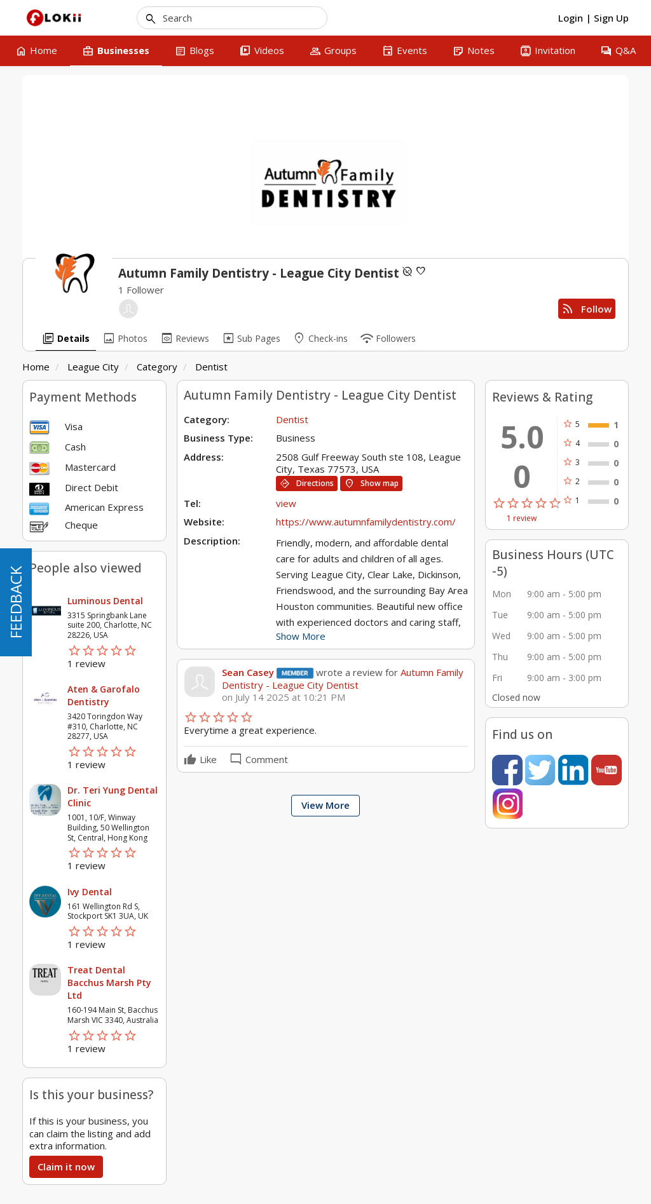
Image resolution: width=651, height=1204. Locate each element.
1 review (522, 518)
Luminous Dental (105, 601)
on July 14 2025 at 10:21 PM (283, 697)
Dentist (211, 366)
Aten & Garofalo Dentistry (103, 695)
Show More (301, 636)
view (286, 503)
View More (325, 805)
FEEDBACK (15, 602)
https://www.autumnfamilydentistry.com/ (366, 521)
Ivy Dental (89, 892)
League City (93, 366)
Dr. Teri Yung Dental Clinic (112, 796)
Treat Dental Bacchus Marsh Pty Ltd (109, 982)
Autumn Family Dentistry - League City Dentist (342, 678)
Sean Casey (248, 672)
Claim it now (66, 1166)
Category (157, 366)
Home (36, 366)
